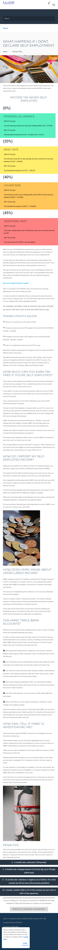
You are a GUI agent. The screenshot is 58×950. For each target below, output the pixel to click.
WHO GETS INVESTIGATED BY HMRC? (16, 283)
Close (25, 943)
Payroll (5, 28)
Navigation (53, 5)
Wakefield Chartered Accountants (29, 909)
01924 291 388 (49, 3)
